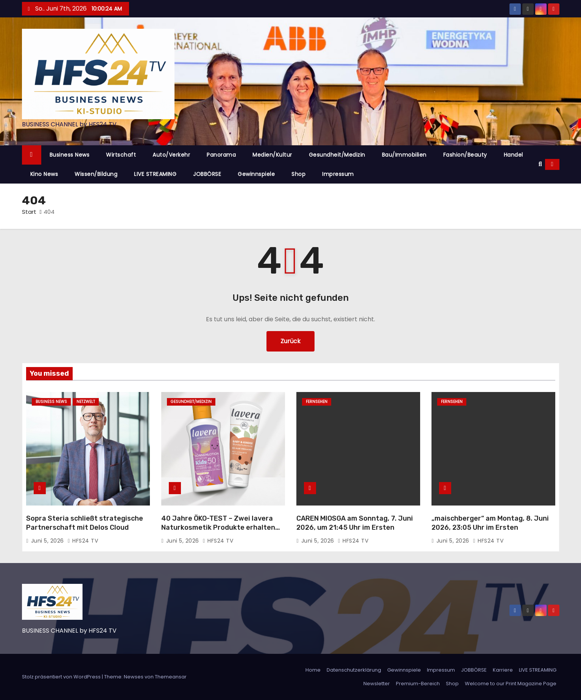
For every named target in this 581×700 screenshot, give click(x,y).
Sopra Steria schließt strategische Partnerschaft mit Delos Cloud (84, 523)
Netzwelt (85, 401)
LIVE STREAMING (155, 174)
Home (313, 670)
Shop (298, 174)
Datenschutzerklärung (354, 670)
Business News (70, 155)
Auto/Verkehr (171, 155)
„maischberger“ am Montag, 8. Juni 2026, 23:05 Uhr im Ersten (490, 523)
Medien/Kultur (272, 155)
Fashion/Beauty (465, 155)
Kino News (44, 174)
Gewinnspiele (256, 174)
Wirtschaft (121, 155)
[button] (540, 164)
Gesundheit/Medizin (337, 155)
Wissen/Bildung (96, 174)
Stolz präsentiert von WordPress (62, 676)
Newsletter (376, 683)
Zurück (290, 341)
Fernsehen (316, 401)
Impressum (338, 174)
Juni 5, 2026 (48, 540)
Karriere (503, 670)
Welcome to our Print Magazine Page (510, 683)
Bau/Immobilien (404, 155)
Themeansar (171, 676)
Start (29, 212)
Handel (513, 155)
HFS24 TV (82, 540)
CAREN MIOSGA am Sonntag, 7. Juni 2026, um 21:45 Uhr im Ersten (354, 523)
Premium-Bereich (418, 683)
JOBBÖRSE (207, 174)
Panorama (221, 155)
